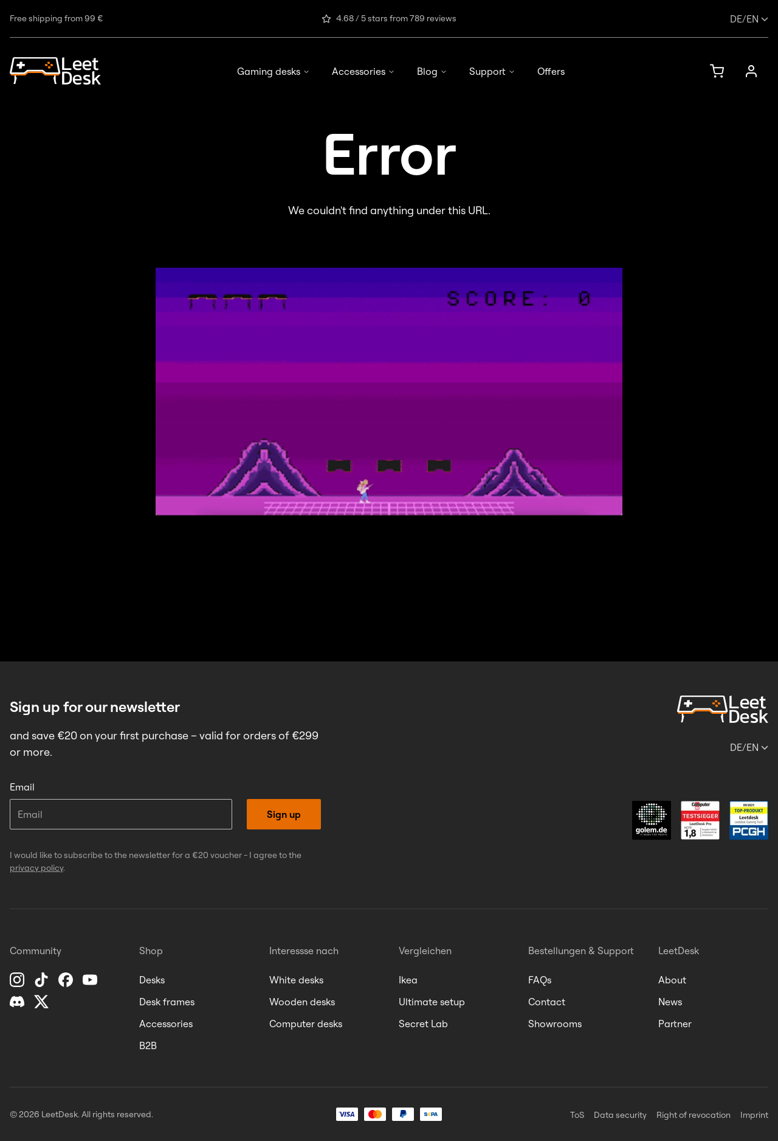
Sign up (284, 814)
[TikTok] (42, 979)
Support (492, 71)
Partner (675, 1023)
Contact (546, 1002)
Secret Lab (423, 1023)
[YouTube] (91, 979)
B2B (148, 1045)
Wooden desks (302, 1002)
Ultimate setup (432, 1002)
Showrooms (555, 1023)
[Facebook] (66, 979)
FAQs (539, 980)
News (670, 1002)
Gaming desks (273, 71)
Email (22, 787)
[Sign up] (751, 71)
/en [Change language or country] (749, 19)
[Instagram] (18, 979)
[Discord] (18, 1001)
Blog (432, 71)
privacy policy (36, 867)
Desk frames (166, 1002)
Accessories (363, 71)
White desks (296, 980)
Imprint (754, 1114)
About (672, 980)
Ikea (408, 980)
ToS (577, 1114)
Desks (152, 980)
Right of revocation (693, 1114)
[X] (42, 1001)
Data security (620, 1114)
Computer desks (305, 1023)
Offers (551, 71)
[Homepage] (55, 71)
